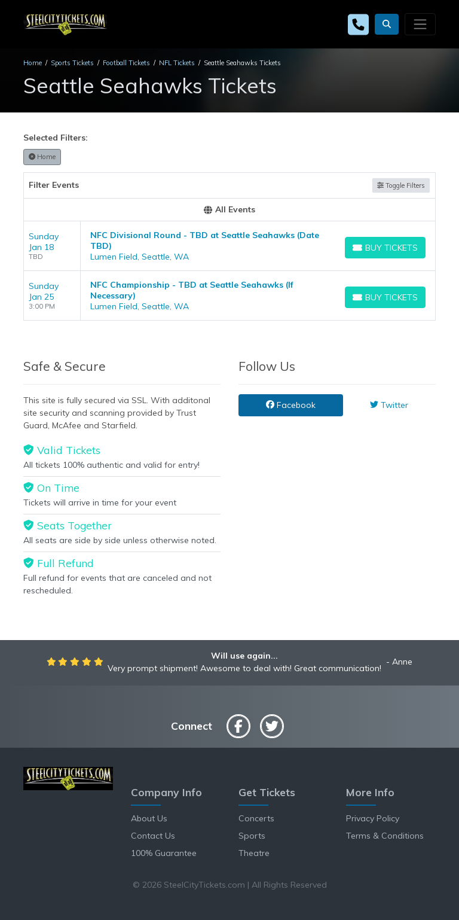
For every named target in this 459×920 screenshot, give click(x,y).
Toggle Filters (401, 185)
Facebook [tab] (291, 405)
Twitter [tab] (389, 405)
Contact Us (153, 835)
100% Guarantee (164, 853)
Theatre (254, 853)
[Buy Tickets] (385, 247)
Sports (251, 835)
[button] (387, 24)
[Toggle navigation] (420, 24)
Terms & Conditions (385, 835)
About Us (149, 818)
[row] (229, 246)
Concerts (256, 818)
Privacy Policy (372, 818)
